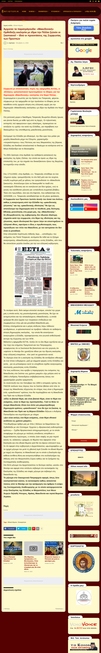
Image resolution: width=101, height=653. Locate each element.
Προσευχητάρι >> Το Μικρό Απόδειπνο (81, 150)
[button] (88, 11)
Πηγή (6, 506)
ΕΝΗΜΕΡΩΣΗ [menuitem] (42, 11)
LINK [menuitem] (23, 21)
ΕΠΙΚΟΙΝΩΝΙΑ (18, 1)
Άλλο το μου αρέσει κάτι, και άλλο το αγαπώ (90, 267)
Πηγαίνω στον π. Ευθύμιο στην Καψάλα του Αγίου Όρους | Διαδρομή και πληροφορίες (89, 184)
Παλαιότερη (58, 608)
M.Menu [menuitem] (32, 11)
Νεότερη (7, 608)
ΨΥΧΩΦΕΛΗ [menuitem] (55, 11)
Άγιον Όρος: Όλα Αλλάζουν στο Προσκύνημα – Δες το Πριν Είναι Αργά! (88, 171)
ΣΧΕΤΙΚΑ (10, 1)
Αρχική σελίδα (8, 25)
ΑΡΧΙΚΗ (3, 1)
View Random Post (83, 28)
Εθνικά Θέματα (18, 25)
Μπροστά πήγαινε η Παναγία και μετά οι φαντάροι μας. (52, 559)
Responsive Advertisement (33, 54)
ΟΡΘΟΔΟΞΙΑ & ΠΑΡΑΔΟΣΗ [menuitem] (72, 11)
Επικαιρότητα (22, 522)
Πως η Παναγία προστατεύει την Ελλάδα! (10, 559)
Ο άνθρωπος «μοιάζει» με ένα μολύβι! (75, 290)
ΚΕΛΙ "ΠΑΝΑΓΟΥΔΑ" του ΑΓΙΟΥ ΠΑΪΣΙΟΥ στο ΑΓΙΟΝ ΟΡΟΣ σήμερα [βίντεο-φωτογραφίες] (83, 401)
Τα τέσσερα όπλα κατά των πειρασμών (89, 160)
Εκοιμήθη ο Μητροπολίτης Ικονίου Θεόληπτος (90, 291)
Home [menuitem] (24, 11)
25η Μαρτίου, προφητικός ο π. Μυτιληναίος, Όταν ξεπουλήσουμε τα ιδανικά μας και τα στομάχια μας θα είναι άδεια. (32, 563)
